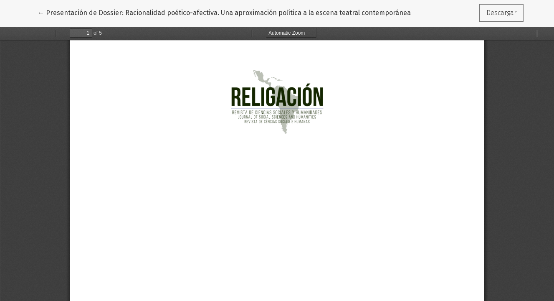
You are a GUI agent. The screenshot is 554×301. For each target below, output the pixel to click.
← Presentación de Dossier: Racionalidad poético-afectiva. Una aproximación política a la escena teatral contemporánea (224, 12)
